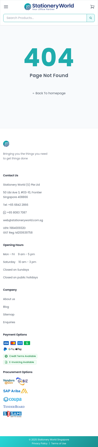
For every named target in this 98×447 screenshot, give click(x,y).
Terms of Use (58, 443)
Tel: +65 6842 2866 (15, 205)
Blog (6, 307)
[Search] (91, 18)
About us (9, 299)
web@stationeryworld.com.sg (23, 220)
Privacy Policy (39, 443)
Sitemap (8, 314)
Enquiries (9, 322)
